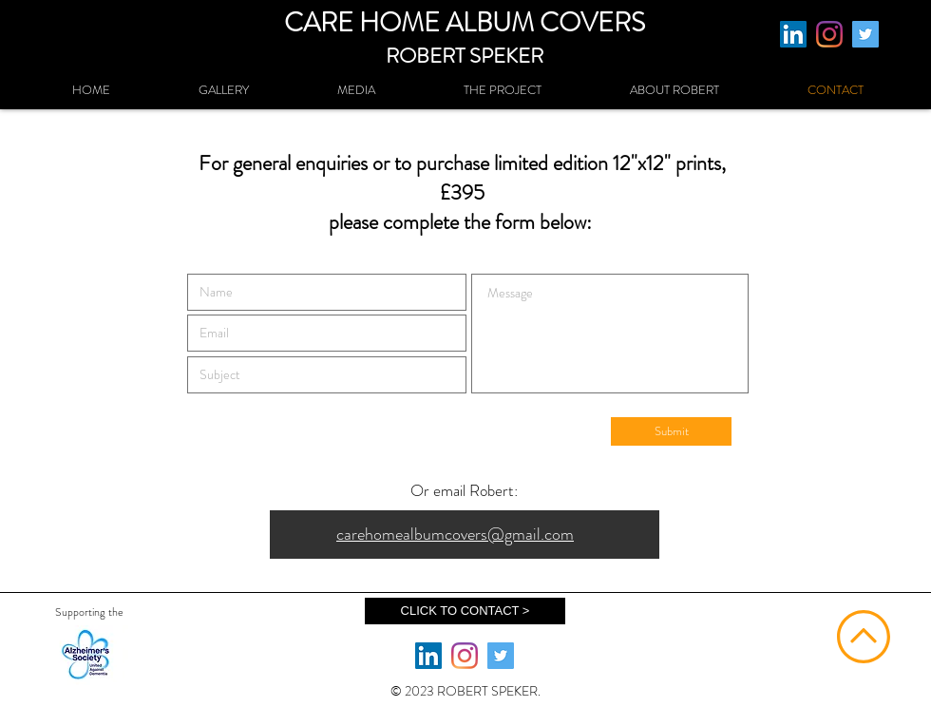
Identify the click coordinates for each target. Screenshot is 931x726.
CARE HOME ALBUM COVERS (464, 23)
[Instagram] (829, 34)
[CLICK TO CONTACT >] (465, 611)
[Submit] (671, 431)
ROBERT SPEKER (464, 55)
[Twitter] (865, 34)
